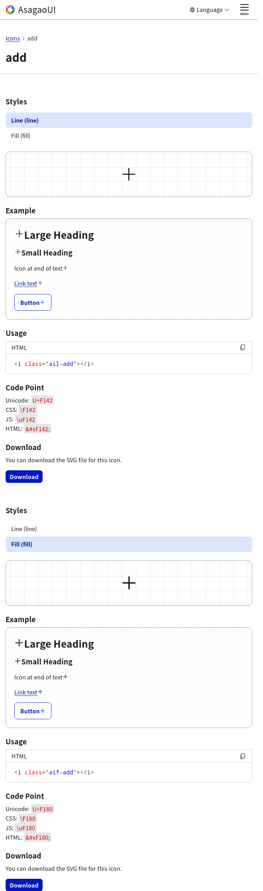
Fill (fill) (20, 135)
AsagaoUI (31, 9)
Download (24, 476)
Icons (13, 38)
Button (32, 302)
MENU (244, 10)
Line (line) (25, 120)
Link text (28, 283)
